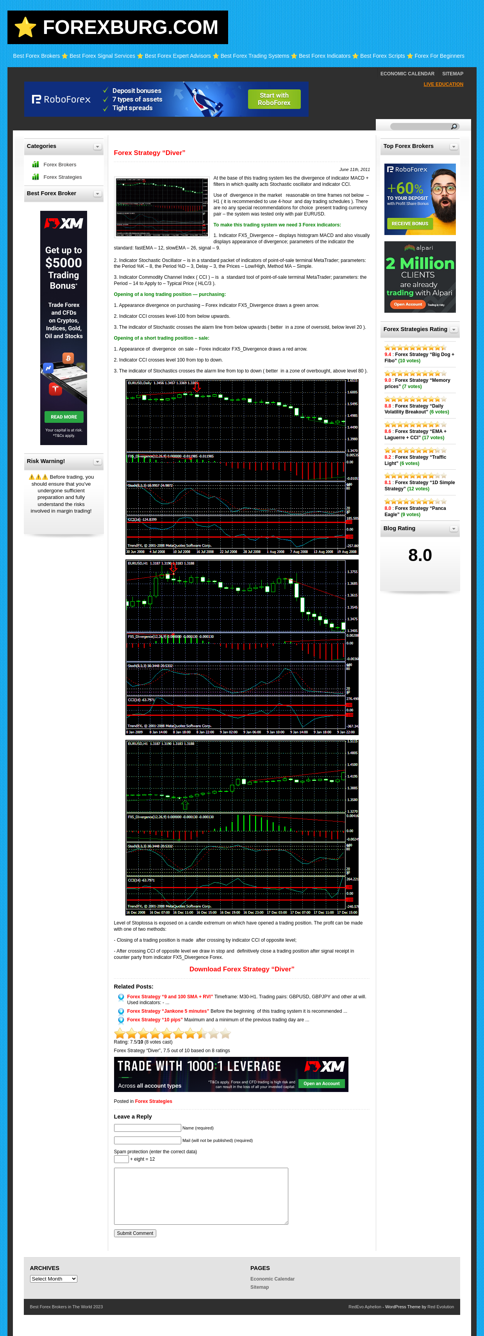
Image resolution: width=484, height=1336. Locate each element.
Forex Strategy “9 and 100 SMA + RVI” (170, 996)
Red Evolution (440, 1306)
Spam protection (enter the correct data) (155, 1151)
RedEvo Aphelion (364, 1306)
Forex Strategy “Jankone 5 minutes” (168, 1011)
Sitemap (452, 74)
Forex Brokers (60, 164)
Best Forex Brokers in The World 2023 (66, 1306)
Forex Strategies (153, 1101)
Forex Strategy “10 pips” (155, 1019)
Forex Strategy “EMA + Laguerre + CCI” (415, 434)
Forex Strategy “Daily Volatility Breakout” (413, 409)
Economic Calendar (407, 74)
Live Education (444, 84)
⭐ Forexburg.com (116, 27)
